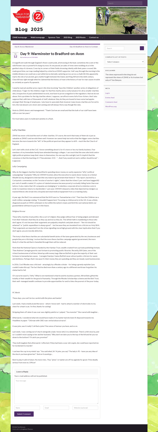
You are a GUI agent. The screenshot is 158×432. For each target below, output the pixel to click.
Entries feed (109, 98)
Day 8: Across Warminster (24, 47)
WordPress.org (110, 106)
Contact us (94, 37)
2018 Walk (34, 57)
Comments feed (111, 102)
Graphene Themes (27, 429)
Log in (107, 93)
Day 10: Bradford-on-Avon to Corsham (84, 47)
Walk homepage (38, 37)
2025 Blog (68, 37)
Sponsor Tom (54, 37)
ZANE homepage (19, 37)
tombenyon (25, 57)
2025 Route (80, 37)
